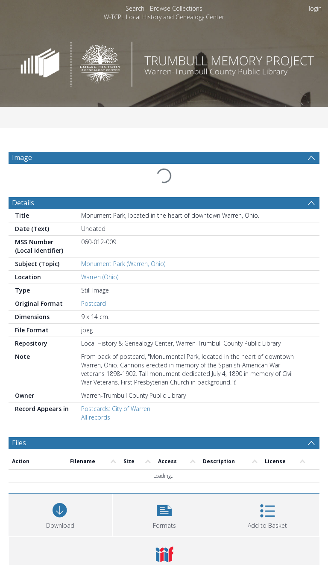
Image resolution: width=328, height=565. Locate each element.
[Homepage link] (163, 62)
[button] (164, 514)
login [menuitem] (315, 8)
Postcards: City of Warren (115, 409)
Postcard (93, 303)
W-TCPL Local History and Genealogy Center (164, 17)
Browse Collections (176, 8)
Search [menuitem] (135, 8)
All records (95, 417)
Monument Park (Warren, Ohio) (123, 264)
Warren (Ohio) (99, 277)
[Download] (60, 514)
